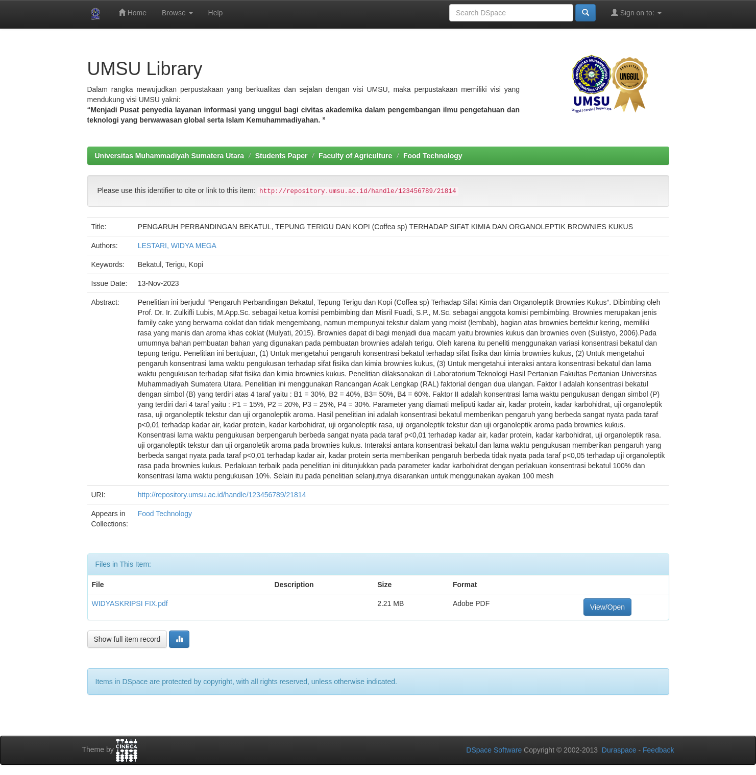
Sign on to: (636, 12)
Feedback (658, 750)
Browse (177, 13)
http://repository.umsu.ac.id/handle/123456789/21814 (222, 495)
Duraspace (619, 750)
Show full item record (127, 639)
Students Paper (281, 156)
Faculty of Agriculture (355, 156)
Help (215, 13)
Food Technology (432, 156)
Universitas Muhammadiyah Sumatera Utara (170, 156)
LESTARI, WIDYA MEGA (177, 245)
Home (132, 12)
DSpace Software (494, 750)
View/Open (607, 607)
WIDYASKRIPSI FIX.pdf (130, 603)
